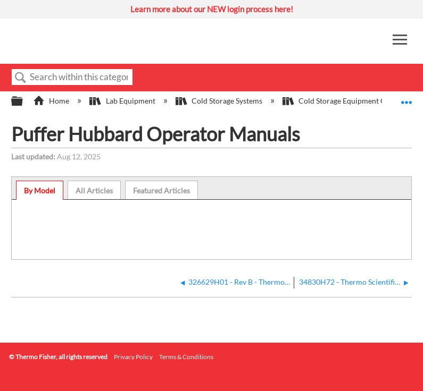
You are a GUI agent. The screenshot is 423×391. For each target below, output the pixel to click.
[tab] (40, 190)
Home (52, 100)
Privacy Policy (133, 357)
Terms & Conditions (186, 357)
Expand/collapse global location (406, 98)
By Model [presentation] (39, 190)
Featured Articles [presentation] (161, 190)
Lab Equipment (122, 100)
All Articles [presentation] (94, 190)
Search (20, 78)
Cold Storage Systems (220, 100)
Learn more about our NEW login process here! (211, 9)
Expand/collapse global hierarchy (24, 101)
